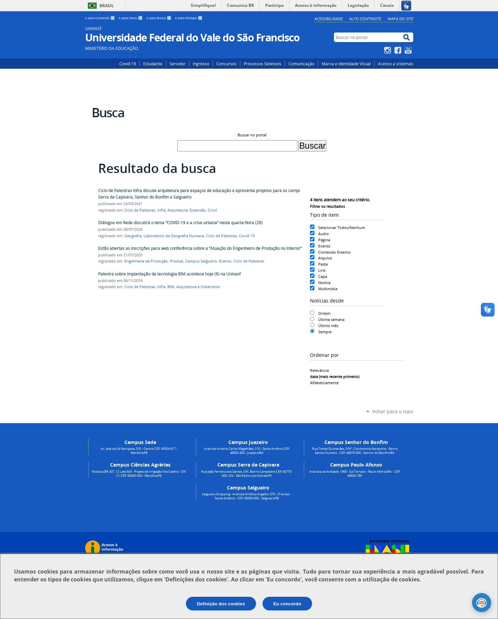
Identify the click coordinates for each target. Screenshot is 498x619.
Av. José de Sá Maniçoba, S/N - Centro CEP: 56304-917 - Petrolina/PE (139, 451)
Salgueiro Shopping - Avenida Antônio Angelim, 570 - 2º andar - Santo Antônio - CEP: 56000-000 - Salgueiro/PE (247, 496)
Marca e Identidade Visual (346, 63)
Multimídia (327, 288)
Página (324, 239)
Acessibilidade (328, 18)
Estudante (152, 63)
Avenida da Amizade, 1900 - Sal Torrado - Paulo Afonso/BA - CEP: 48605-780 (354, 474)
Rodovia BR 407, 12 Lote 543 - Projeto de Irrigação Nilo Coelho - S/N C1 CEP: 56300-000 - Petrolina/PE (139, 474)
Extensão (198, 210)
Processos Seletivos (262, 63)
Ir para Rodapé (188, 18)
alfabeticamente (324, 382)
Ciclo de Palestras (139, 210)
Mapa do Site (400, 18)
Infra (161, 210)
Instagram (388, 50)
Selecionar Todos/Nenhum (341, 227)
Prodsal (176, 261)
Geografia (133, 235)
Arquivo (325, 257)
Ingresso (201, 63)
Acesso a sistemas (395, 63)
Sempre (325, 331)
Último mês (328, 325)
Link (322, 270)
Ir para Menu (131, 18)
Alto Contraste (365, 18)
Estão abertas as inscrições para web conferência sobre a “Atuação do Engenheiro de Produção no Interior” (200, 248)
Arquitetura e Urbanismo (198, 286)
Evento (324, 245)
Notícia (324, 282)
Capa (322, 276)
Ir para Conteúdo (100, 18)
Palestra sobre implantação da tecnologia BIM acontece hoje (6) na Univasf (169, 274)
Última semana (331, 319)
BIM (170, 286)
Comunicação (301, 63)
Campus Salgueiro (201, 261)
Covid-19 (127, 63)
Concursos (226, 63)
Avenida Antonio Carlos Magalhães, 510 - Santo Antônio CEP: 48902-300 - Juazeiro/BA (247, 451)
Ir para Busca (159, 18)
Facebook (398, 50)
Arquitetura (177, 210)
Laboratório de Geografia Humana (174, 235)
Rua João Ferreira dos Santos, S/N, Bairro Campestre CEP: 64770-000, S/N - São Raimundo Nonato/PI (246, 474)
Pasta (323, 264)
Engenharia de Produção (146, 261)
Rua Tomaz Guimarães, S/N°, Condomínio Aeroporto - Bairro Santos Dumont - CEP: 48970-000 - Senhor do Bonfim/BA (355, 451)
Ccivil (212, 210)
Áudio (323, 233)
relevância (319, 370)
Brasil (106, 6)
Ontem (324, 313)
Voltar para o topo (392, 411)
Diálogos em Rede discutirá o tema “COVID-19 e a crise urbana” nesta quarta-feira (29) (180, 223)
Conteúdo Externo (334, 252)
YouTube (409, 50)
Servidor (178, 63)
